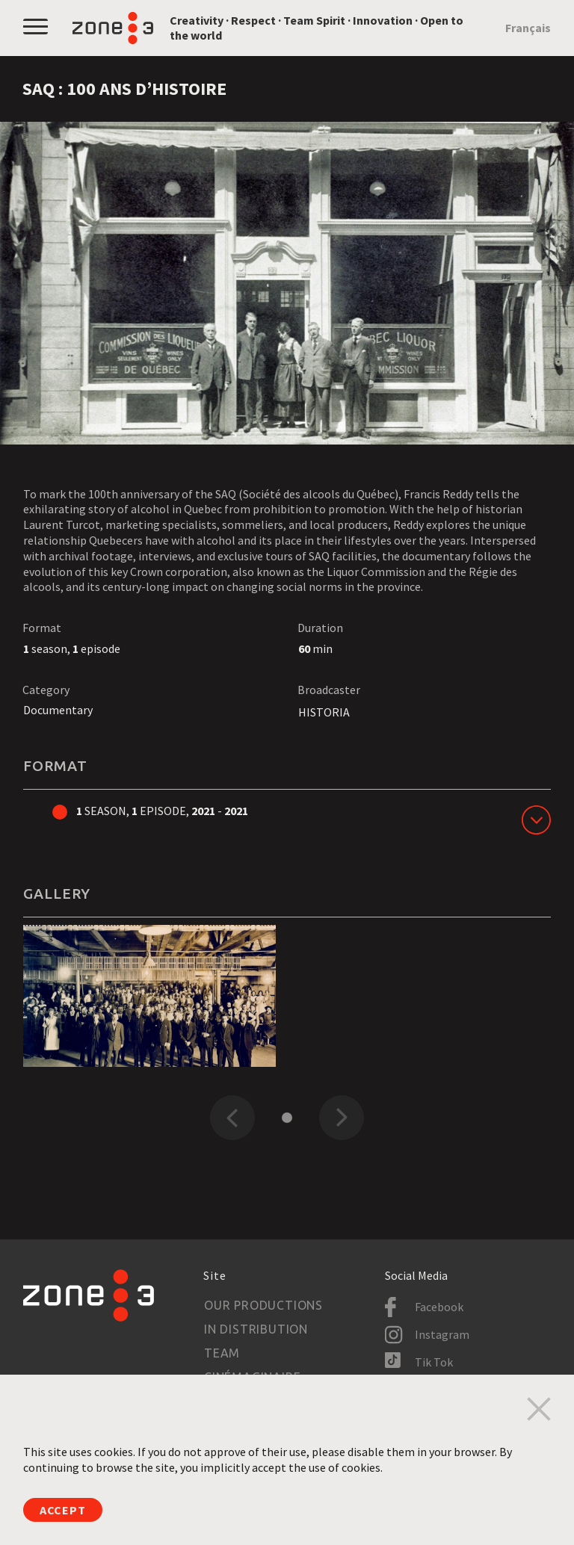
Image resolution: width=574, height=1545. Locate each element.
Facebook (439, 1306)
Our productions (263, 1305)
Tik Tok (434, 1361)
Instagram (442, 1334)
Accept (63, 1509)
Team (222, 1353)
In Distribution (256, 1329)
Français (528, 27)
